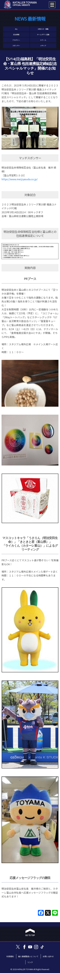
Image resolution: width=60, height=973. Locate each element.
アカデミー (16, 40)
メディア (43, 45)
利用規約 (10, 956)
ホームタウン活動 (43, 34)
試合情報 (16, 34)
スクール (43, 40)
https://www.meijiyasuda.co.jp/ (20, 179)
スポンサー (16, 45)
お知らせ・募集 (43, 29)
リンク (30, 962)
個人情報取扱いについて (28, 956)
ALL (16, 29)
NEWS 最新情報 (30, 18)
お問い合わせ (48, 956)
